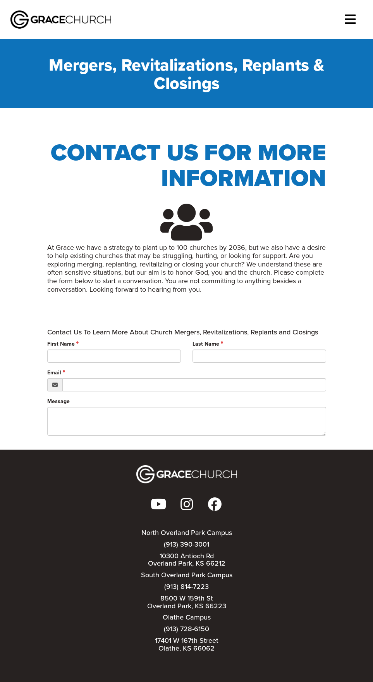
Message (58, 401)
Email (54, 372)
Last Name (206, 344)
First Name (61, 344)
